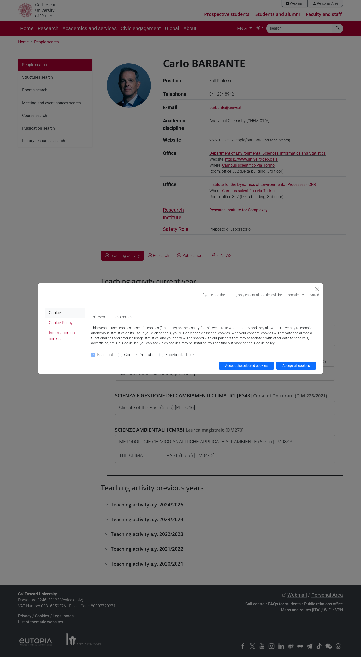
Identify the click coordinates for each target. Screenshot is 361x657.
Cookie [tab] (55, 312)
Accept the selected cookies (246, 366)
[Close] (317, 289)
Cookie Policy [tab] (61, 322)
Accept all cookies (296, 366)
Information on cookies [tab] (62, 335)
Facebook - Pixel (180, 354)
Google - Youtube (139, 354)
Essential (105, 354)
